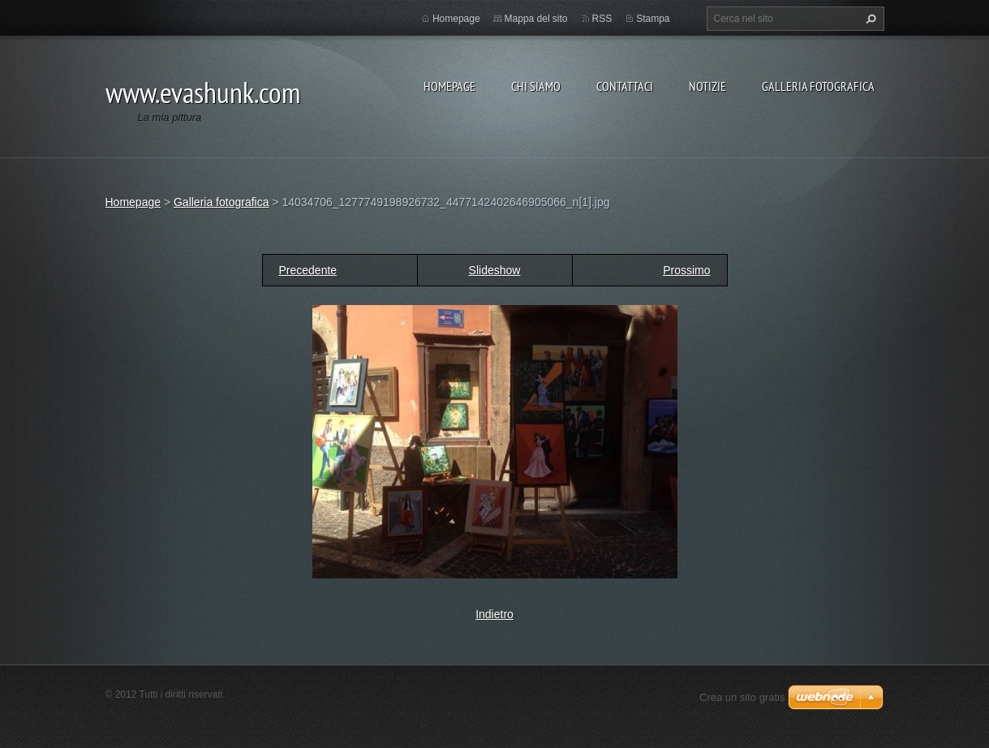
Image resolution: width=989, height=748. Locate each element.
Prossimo (686, 270)
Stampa (652, 18)
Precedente (308, 270)
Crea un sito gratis (742, 697)
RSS (602, 18)
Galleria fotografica (818, 86)
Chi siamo (536, 86)
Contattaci (624, 86)
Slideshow (495, 270)
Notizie (707, 86)
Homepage (449, 86)
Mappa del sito (536, 18)
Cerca (869, 18)
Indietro (494, 614)
